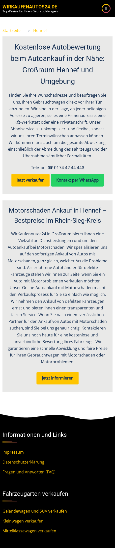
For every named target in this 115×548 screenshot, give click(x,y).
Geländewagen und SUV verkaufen (34, 511)
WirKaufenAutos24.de (29, 7)
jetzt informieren (57, 378)
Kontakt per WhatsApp (77, 180)
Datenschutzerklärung (23, 462)
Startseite (11, 30)
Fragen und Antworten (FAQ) (29, 472)
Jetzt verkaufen (30, 180)
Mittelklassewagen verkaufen (29, 531)
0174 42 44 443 (69, 167)
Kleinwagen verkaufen (22, 521)
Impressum (13, 452)
